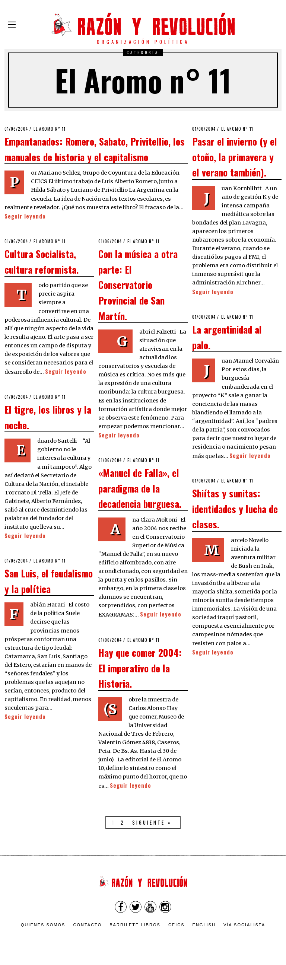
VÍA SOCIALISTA (244, 925)
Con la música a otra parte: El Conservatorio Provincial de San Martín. (138, 284)
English (204, 925)
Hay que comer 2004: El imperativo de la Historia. (140, 667)
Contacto (87, 925)
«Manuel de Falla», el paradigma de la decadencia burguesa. (139, 487)
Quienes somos (43, 925)
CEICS (176, 925)
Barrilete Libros (135, 925)
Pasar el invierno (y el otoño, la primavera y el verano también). (234, 156)
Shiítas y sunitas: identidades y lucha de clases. (235, 508)
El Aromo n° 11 (50, 129)
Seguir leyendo (25, 216)
